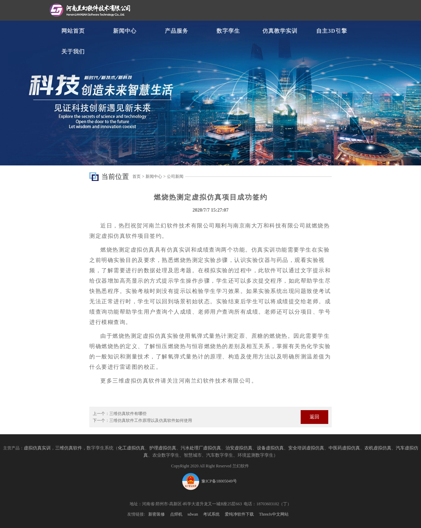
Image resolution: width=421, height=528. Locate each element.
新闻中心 (125, 31)
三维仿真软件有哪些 (128, 413)
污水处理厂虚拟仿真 (201, 448)
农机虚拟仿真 (377, 448)
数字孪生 (228, 31)
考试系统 (211, 514)
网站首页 (73, 31)
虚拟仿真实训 (37, 448)
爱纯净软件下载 (239, 514)
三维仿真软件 (68, 448)
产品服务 (176, 31)
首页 (136, 176)
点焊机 (176, 514)
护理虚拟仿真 (162, 448)
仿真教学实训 (280, 31)
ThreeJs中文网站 (273, 514)
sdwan (193, 514)
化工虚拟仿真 (131, 448)
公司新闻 (175, 176)
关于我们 (73, 51)
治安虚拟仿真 (238, 448)
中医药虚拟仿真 (344, 448)
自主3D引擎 (331, 31)
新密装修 (156, 514)
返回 (314, 416)
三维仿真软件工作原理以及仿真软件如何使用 (150, 420)
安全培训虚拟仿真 (306, 448)
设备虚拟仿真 (270, 448)
